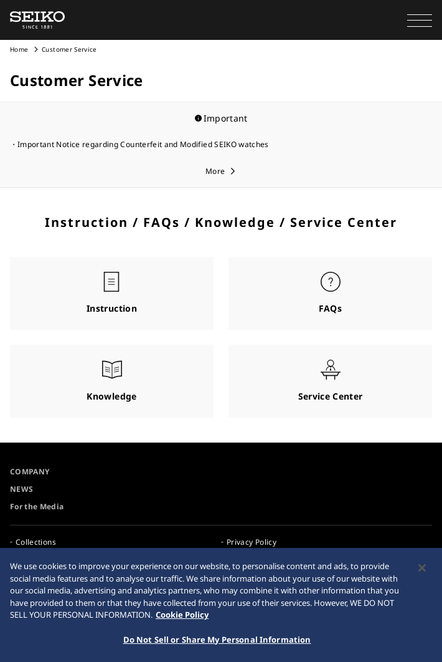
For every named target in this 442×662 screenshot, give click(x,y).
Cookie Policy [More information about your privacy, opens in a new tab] (182, 617)
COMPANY (29, 471)
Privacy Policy (251, 542)
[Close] (422, 571)
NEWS (21, 489)
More (215, 171)
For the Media (37, 506)
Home (19, 49)
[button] (419, 20)
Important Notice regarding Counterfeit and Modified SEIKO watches (143, 144)
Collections (36, 542)
